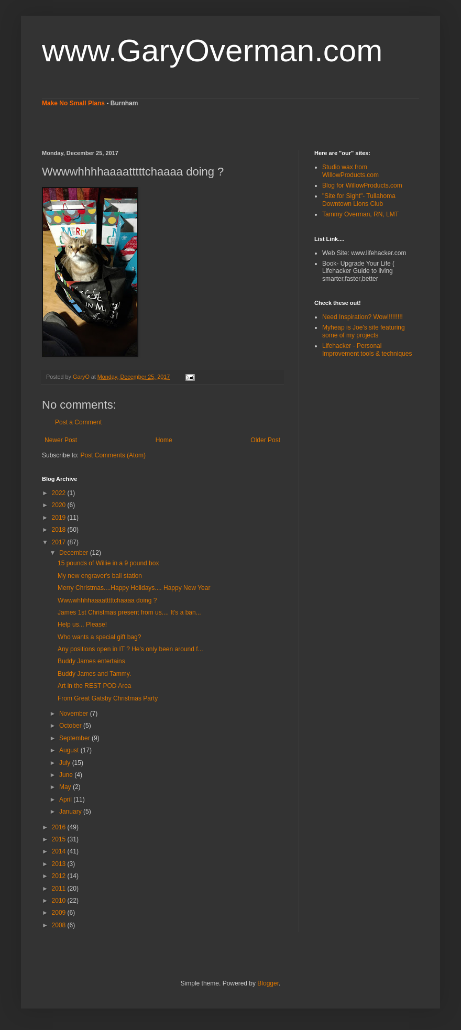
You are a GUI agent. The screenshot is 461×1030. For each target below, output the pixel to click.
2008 (60, 925)
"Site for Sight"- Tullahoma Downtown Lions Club (359, 199)
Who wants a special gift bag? (99, 637)
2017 (60, 542)
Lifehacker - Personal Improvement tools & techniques (367, 349)
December (74, 552)
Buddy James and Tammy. (94, 673)
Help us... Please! (82, 624)
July (65, 762)
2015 (60, 839)
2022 (60, 493)
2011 (60, 888)
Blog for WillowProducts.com (362, 185)
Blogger (268, 983)
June (66, 775)
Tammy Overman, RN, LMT (360, 214)
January (71, 811)
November (74, 713)
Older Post (265, 440)
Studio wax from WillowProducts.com (350, 170)
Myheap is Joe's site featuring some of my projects (363, 331)
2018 (60, 529)
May (66, 787)
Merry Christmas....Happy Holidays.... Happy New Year (134, 587)
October (71, 725)
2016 (60, 827)
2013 (60, 864)
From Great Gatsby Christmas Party (108, 698)
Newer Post (61, 440)
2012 (60, 876)
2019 (60, 517)
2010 (60, 900)
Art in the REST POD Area (94, 685)
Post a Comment (78, 422)
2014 (60, 851)
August (70, 750)
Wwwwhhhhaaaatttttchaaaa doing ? (107, 600)
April (66, 799)
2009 (60, 912)
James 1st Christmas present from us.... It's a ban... (129, 612)
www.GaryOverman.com (212, 50)
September (75, 738)
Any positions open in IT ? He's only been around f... (130, 649)
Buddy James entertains (91, 661)
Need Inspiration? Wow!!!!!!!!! (362, 317)
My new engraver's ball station (100, 575)
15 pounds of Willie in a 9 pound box (108, 563)
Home (164, 440)
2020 (60, 505)
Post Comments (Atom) (113, 455)
